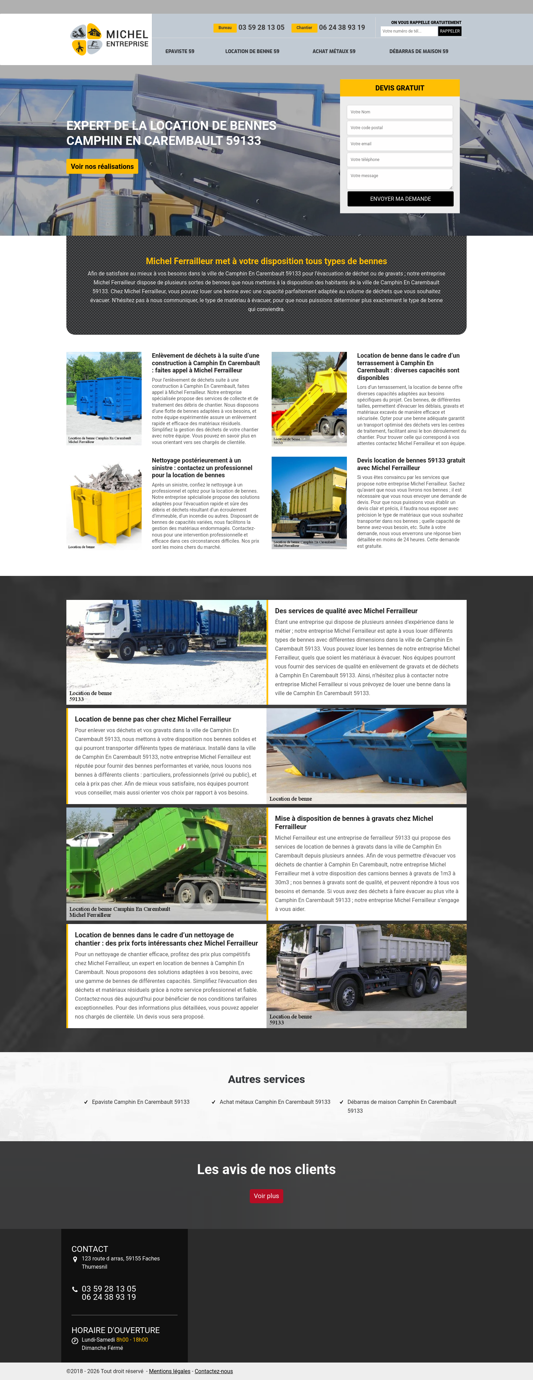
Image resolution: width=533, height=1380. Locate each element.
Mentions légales (169, 1371)
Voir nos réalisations (102, 166)
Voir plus (266, 1196)
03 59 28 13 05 (249, 27)
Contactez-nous (214, 1371)
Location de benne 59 (252, 51)
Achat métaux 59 (334, 51)
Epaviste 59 (180, 51)
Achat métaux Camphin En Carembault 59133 (275, 1102)
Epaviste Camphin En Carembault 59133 (141, 1102)
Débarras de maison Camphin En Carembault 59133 (402, 1106)
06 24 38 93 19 (328, 27)
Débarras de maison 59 (418, 51)
